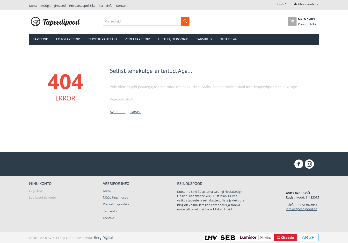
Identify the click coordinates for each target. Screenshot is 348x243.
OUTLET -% (228, 39)
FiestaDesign (234, 191)
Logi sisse (36, 190)
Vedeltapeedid (137, 39)
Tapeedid (40, 39)
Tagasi (135, 111)
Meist (33, 5)
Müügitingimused (53, 5)
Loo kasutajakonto (42, 197)
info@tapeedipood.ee (301, 209)
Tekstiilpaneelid (102, 39)
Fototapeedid (68, 39)
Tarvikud (204, 39)
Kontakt (122, 5)
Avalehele (117, 111)
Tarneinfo (106, 5)
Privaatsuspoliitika (82, 5)
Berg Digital (103, 237)
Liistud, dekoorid (173, 39)
